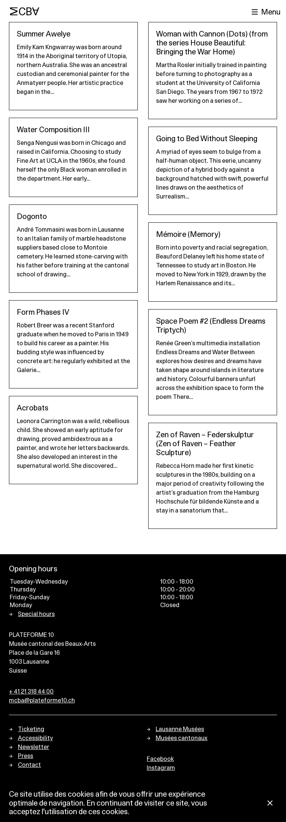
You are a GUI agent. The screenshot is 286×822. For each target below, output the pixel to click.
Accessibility (35, 738)
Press (25, 756)
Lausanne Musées (180, 729)
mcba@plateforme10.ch (42, 701)
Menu (270, 12)
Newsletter (33, 747)
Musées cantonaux (181, 738)
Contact (29, 765)
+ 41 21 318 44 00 (31, 692)
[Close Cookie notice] (270, 803)
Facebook (160, 759)
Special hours (36, 614)
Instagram (161, 768)
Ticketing (31, 729)
